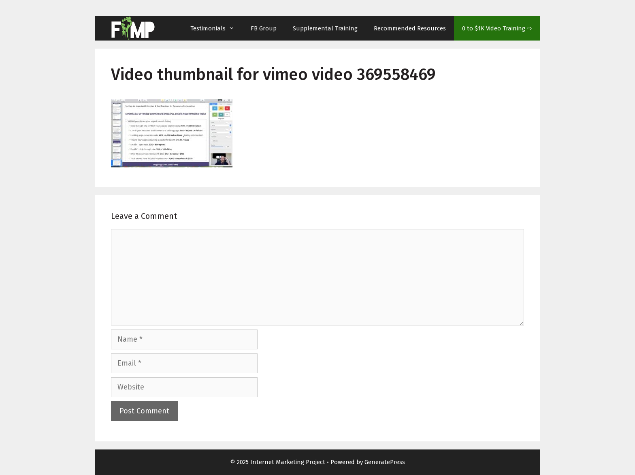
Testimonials (216, 28)
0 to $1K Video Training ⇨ (497, 28)
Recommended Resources (410, 28)
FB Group (264, 28)
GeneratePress (384, 462)
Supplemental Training (325, 28)
